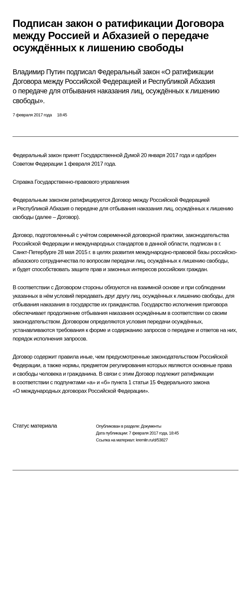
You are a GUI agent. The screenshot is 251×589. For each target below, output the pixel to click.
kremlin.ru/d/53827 (152, 439)
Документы (151, 426)
